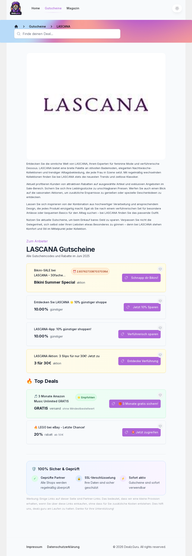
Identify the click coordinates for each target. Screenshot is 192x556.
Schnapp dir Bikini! (141, 277)
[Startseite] (16, 8)
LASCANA (63, 26)
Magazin (73, 8)
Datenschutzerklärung (63, 547)
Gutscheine (53, 9)
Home (36, 8)
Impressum (34, 547)
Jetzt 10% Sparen (142, 307)
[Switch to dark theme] (177, 8)
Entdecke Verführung (139, 361)
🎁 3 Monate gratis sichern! (135, 403)
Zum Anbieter (37, 241)
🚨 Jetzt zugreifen (141, 432)
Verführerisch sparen (139, 334)
